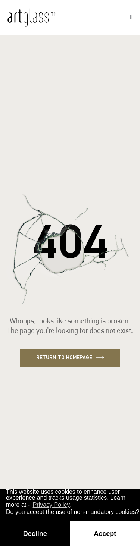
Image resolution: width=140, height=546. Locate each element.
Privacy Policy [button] (51, 505)
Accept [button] (105, 533)
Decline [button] (35, 533)
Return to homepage (70, 358)
